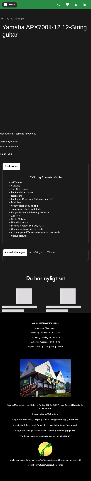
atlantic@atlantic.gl (49, 414)
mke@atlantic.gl (57, 425)
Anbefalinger (36, 252)
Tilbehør (51, 252)
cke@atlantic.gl (58, 419)
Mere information (9, 146)
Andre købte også (15, 252)
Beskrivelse (11, 166)
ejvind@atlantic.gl (57, 430)
